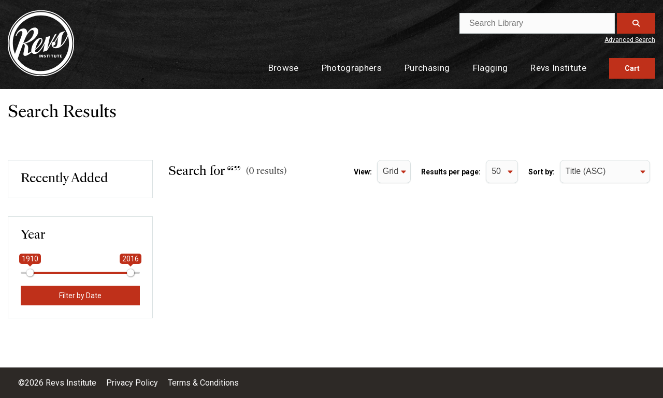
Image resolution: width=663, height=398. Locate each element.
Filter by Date (80, 295)
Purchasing (427, 68)
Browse (283, 68)
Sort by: (541, 172)
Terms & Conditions (203, 383)
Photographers (352, 68)
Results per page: (451, 172)
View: (363, 172)
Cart (632, 68)
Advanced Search (629, 39)
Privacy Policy (133, 383)
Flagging (490, 68)
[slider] (30, 272)
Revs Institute (558, 68)
